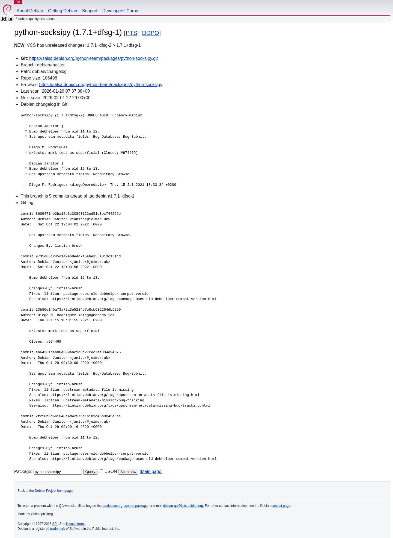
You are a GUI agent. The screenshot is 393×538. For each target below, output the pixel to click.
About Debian (30, 10)
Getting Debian (62, 10)
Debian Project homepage (54, 491)
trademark (57, 529)
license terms (75, 524)
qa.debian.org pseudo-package (125, 506)
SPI (55, 524)
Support (89, 10)
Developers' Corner (121, 10)
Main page (151, 471)
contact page (281, 506)
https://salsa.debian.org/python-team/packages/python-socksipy (100, 84)
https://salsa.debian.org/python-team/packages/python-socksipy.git (93, 58)
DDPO (150, 33)
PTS (131, 33)
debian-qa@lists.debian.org (183, 506)
